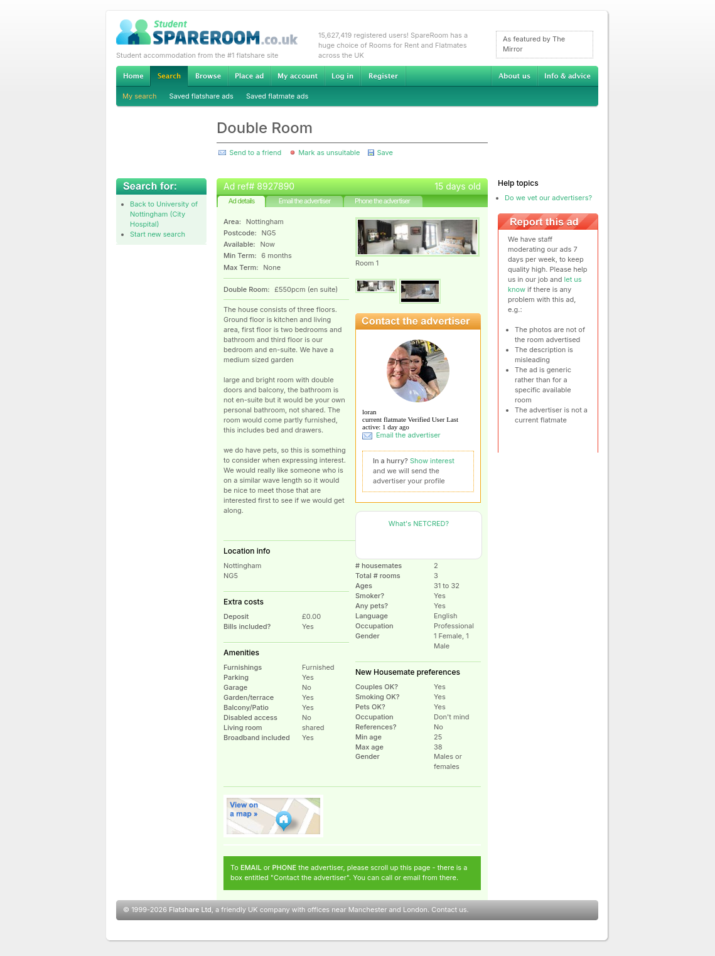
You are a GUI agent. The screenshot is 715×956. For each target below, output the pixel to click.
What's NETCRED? (419, 523)
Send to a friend (255, 152)
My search (139, 96)
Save (384, 152)
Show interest (432, 460)
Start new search (157, 234)
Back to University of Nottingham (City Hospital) (164, 214)
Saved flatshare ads (201, 96)
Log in (342, 76)
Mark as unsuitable (329, 152)
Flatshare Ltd (190, 909)
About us (514, 76)
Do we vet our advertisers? (548, 197)
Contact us (448, 909)
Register (383, 76)
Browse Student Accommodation (208, 76)
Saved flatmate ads (277, 96)
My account (298, 76)
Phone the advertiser (382, 200)
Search (169, 76)
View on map (273, 816)
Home (133, 76)
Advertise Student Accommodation (249, 76)
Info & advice (567, 76)
